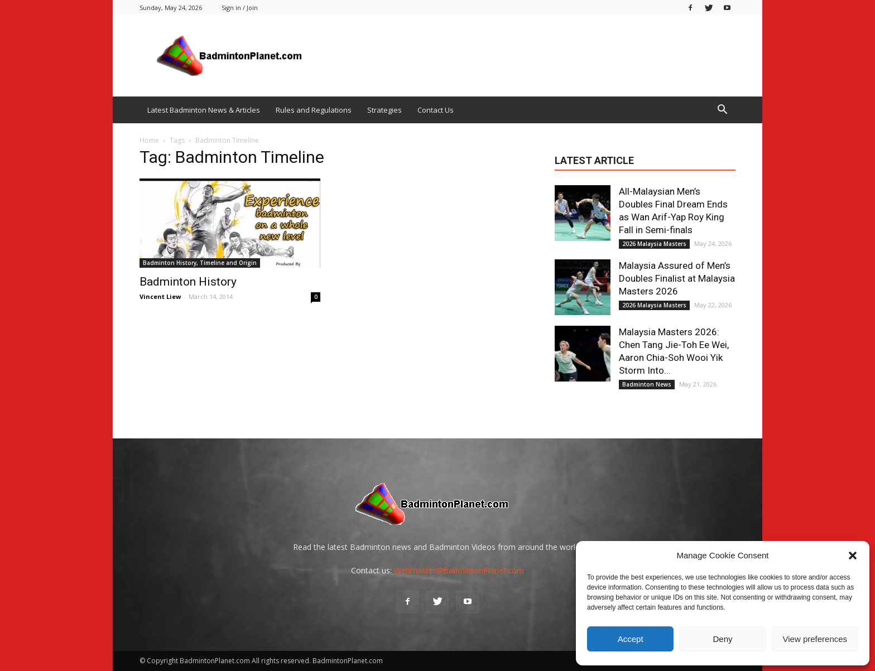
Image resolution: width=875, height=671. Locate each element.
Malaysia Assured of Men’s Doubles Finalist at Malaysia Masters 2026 (677, 278)
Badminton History (188, 281)
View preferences (815, 639)
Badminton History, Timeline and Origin (200, 263)
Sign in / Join (240, 7)
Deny (722, 639)
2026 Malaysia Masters (654, 244)
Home (149, 140)
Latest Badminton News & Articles (203, 110)
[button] (852, 555)
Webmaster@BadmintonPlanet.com (459, 570)
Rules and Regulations (314, 110)
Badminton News (646, 384)
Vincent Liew (160, 296)
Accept (630, 639)
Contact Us (435, 110)
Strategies (384, 110)
